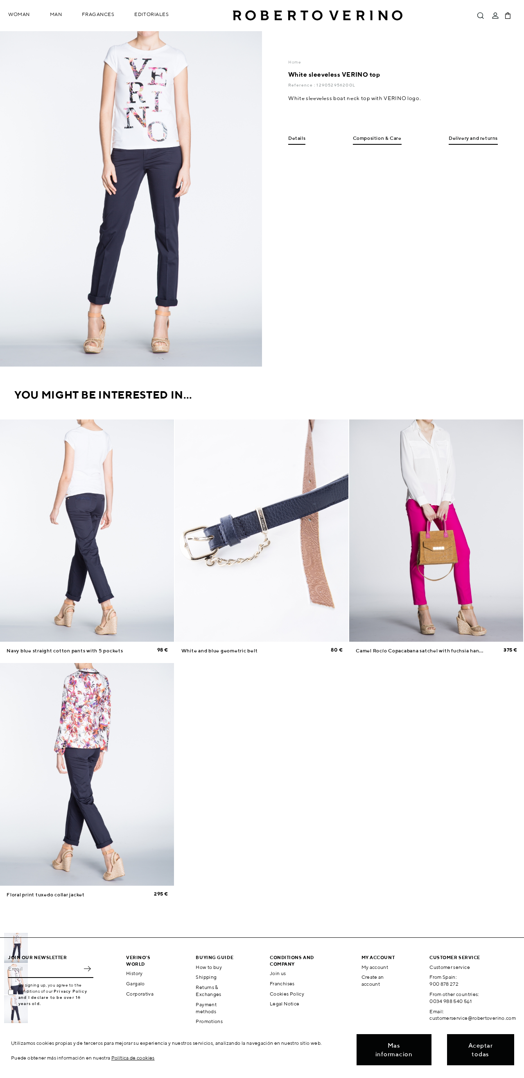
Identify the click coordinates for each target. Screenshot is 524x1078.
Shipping (206, 977)
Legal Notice (284, 1004)
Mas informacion (394, 1049)
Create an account (372, 980)
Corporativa (140, 994)
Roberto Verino (318, 15)
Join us (278, 973)
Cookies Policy (287, 994)
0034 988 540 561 (450, 1001)
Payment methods (206, 1007)
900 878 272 (443, 984)
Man (56, 14)
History (134, 973)
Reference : (302, 84)
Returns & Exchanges (208, 990)
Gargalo (135, 983)
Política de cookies (133, 1058)
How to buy (209, 967)
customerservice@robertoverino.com (472, 1018)
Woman (19, 14)
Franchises (282, 983)
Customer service (449, 967)
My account (374, 967)
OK (87, 969)
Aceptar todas (480, 1049)
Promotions (209, 1021)
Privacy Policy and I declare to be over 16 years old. (52, 997)
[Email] (44, 969)
